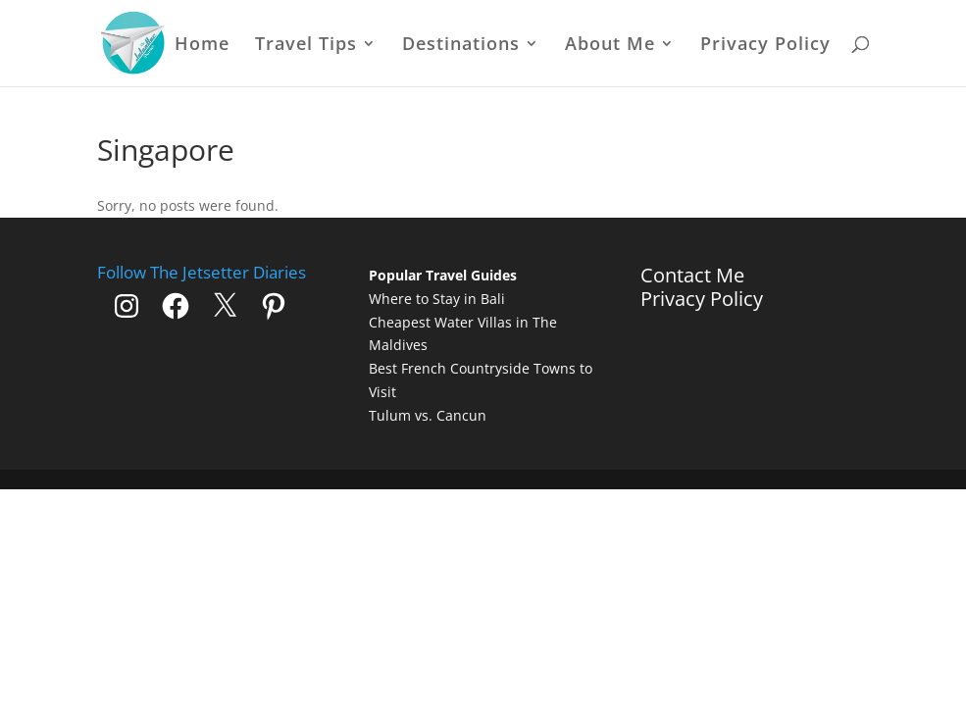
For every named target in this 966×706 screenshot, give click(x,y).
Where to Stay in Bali (437, 298)
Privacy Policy (765, 45)
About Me (610, 45)
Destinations (461, 45)
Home (202, 45)
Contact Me (692, 275)
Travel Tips (306, 45)
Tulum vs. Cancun (427, 415)
